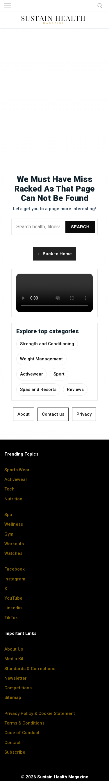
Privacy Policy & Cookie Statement (39, 713)
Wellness (13, 524)
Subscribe (14, 752)
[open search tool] (100, 5)
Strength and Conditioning (47, 343)
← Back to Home (54, 253)
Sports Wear (17, 469)
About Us (13, 649)
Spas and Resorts (38, 389)
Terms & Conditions (24, 723)
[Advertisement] (54, 89)
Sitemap (12, 697)
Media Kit (14, 658)
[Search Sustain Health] (38, 227)
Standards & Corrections (29, 668)
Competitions (18, 687)
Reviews (75, 389)
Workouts (14, 543)
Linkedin (13, 607)
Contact (12, 742)
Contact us (53, 414)
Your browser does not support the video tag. (54, 293)
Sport (59, 374)
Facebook (14, 569)
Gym (8, 534)
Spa (8, 514)
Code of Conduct (22, 732)
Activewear (31, 374)
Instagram (14, 579)
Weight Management (41, 359)
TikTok (11, 617)
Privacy (84, 414)
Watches (13, 553)
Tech (9, 489)
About (23, 414)
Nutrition (13, 499)
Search (80, 226)
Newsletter (15, 678)
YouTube (13, 598)
